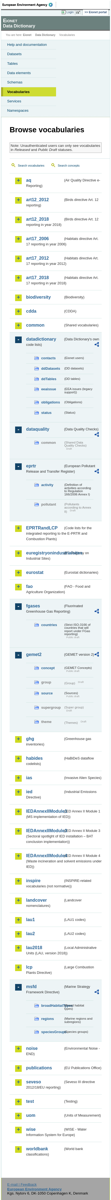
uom (30, 1115)
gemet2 (33, 654)
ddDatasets (50, 368)
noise (32, 1048)
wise (31, 1129)
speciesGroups (52, 1032)
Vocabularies (18, 92)
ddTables (48, 379)
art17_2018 (37, 277)
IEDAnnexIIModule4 (44, 855)
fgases (33, 606)
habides (34, 758)
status (46, 413)
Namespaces (18, 110)
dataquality (37, 429)
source (47, 693)
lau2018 (34, 947)
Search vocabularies (31, 165)
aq (28, 180)
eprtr (31, 466)
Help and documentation (27, 45)
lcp (29, 967)
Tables (12, 63)
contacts (48, 358)
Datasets (14, 54)
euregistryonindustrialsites (44, 553)
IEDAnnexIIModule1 (44, 811)
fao (29, 586)
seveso (33, 1082)
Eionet (27, 35)
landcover (36, 900)
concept (48, 668)
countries (49, 625)
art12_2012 (37, 199)
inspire (33, 880)
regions (47, 1019)
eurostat (34, 572)
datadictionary (41, 339)
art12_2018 (37, 219)
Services (14, 101)
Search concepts (68, 165)
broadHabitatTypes (52, 1005)
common (35, 325)
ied (29, 791)
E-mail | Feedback (22, 1184)
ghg (30, 738)
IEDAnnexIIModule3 (44, 830)
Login (70, 12)
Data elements (19, 73)
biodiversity (38, 297)
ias (29, 777)
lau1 (30, 919)
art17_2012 (37, 258)
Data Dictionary (45, 35)
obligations (50, 402)
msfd (31, 986)
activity (47, 485)
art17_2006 (37, 238)
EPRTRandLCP (42, 528)
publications (39, 1068)
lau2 (30, 933)
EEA (29, 4)
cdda (31, 311)
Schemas (15, 82)
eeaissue (48, 389)
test (30, 1101)
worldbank (37, 1148)
